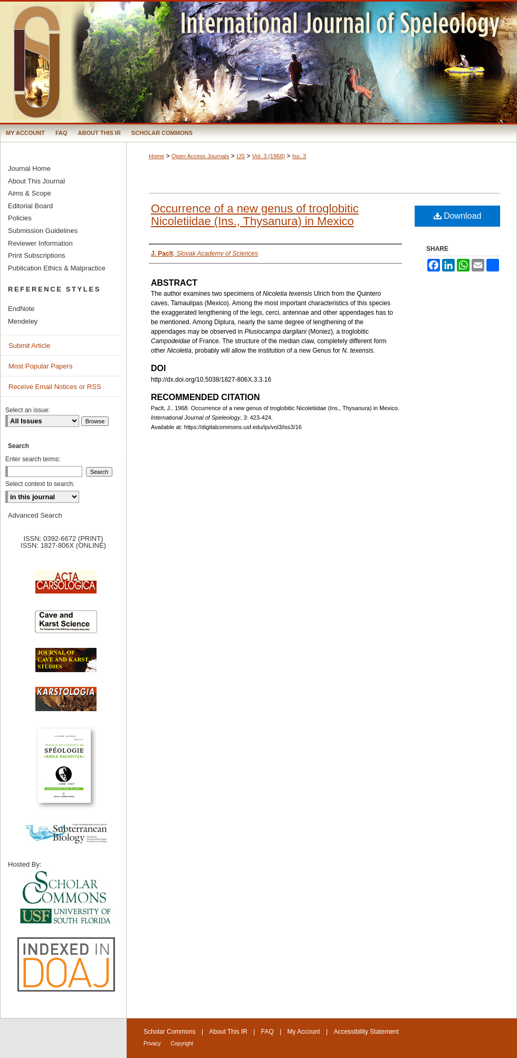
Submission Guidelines (43, 231)
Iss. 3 (299, 156)
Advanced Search (35, 515)
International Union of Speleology (487, 1040)
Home (156, 156)
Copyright (182, 1043)
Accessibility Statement (365, 1031)
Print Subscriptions (36, 255)
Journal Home (29, 168)
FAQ (267, 1031)
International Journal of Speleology (258, 62)
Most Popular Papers (40, 366)
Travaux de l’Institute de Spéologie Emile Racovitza (66, 771)
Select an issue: (27, 410)
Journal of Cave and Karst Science (66, 665)
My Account (304, 1031)
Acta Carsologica (66, 587)
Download (458, 215)
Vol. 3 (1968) (268, 156)
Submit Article (29, 346)
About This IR (228, 1031)
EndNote (21, 309)
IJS (240, 156)
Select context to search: (39, 484)
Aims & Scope (29, 193)
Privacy (152, 1043)
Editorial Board (30, 206)
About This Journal (36, 181)
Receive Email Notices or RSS (54, 387)
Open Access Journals (200, 156)
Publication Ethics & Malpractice (57, 268)
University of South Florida (66, 898)
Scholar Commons (169, 1031)
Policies (20, 218)
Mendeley (22, 321)
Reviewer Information (40, 243)
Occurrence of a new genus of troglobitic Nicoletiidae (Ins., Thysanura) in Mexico (255, 215)
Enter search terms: (33, 459)
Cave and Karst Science (66, 626)
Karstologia (66, 704)
